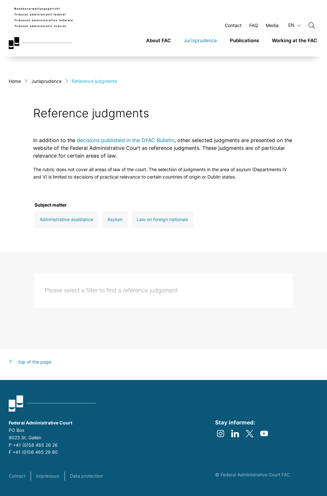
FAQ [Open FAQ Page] (253, 25)
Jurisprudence (46, 81)
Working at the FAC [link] (294, 40)
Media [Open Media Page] (272, 25)
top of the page (34, 362)
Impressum (47, 476)
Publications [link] (244, 40)
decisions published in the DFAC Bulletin (125, 140)
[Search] (311, 25)
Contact (17, 476)
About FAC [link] (158, 40)
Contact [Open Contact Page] (233, 25)
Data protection (86, 476)
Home (15, 81)
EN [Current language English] (294, 25)
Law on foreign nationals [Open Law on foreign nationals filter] (162, 219)
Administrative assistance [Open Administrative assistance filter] (66, 219)
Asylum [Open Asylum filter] (115, 219)
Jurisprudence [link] (200, 40)
